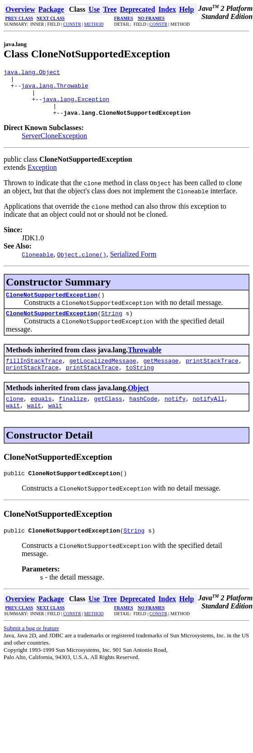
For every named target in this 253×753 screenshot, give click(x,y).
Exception (42, 177)
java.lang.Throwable (54, 89)
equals (41, 415)
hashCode (143, 415)
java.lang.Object (32, 73)
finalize (73, 415)
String (111, 325)
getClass (108, 415)
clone (14, 415)
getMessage (160, 374)
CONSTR (72, 24)
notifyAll (209, 415)
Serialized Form (133, 263)
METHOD (93, 24)
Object (138, 403)
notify (175, 415)
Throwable (144, 362)
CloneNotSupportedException (52, 305)
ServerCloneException (54, 145)
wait (13, 423)
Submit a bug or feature (31, 648)
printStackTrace (212, 374)
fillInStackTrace (34, 374)
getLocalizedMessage (102, 374)
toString (140, 382)
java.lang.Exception (75, 106)
